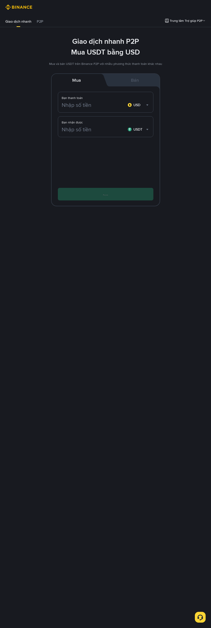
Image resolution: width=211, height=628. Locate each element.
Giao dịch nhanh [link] (18, 21)
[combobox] (139, 105)
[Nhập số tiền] (94, 105)
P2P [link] (40, 21)
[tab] (18, 21)
